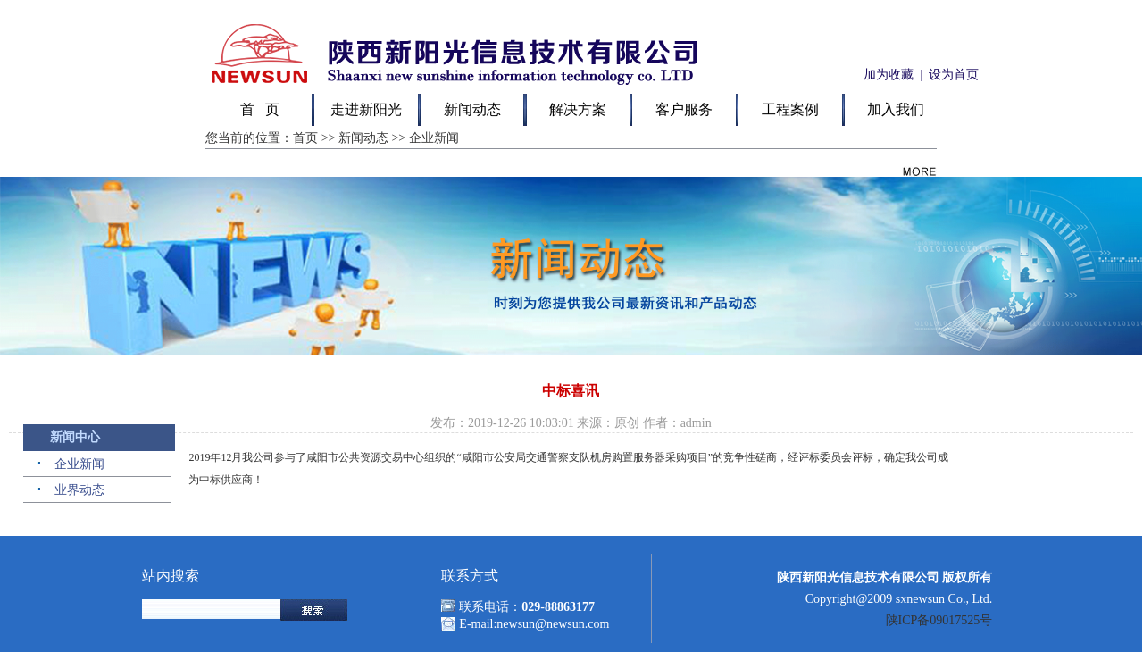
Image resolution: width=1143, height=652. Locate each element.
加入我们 (895, 109)
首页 (305, 138)
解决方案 (577, 109)
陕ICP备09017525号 (939, 620)
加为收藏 (887, 74)
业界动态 (79, 490)
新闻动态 (472, 109)
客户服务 (684, 109)
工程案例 (790, 109)
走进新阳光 (366, 109)
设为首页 (954, 74)
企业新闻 (79, 464)
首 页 (259, 109)
